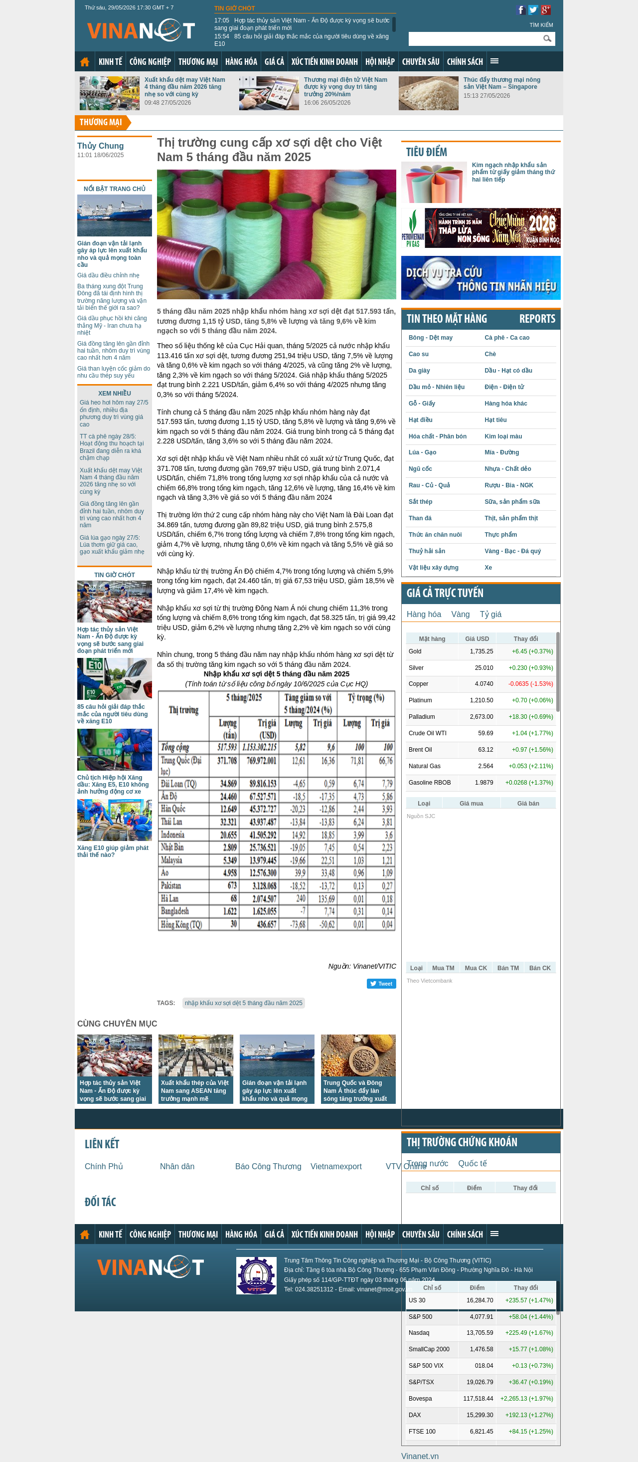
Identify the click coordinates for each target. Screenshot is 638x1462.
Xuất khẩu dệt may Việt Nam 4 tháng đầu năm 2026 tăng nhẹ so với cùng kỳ (185, 87)
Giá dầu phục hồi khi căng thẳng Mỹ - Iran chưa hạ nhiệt (112, 325)
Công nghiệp (150, 62)
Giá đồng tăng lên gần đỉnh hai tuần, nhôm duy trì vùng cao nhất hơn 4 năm (113, 351)
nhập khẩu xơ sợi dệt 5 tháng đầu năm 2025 (244, 1003)
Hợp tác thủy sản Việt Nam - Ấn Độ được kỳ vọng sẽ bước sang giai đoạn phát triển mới (302, 24)
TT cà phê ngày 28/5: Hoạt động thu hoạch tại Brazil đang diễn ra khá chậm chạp (112, 447)
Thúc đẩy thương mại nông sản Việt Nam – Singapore (502, 83)
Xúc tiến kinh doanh (325, 62)
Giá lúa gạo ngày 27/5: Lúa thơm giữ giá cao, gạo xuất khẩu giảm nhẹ (112, 545)
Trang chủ (85, 61)
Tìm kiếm (541, 25)
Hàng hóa (241, 62)
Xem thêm (494, 60)
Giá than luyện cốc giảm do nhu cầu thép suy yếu (113, 372)
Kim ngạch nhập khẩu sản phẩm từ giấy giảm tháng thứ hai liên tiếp (513, 172)
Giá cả (274, 62)
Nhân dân (177, 1166)
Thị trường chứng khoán (462, 1143)
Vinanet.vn (420, 1456)
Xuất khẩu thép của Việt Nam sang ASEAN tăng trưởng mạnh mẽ (195, 1090)
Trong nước (428, 1163)
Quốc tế (473, 1163)
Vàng (460, 614)
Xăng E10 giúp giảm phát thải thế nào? (113, 851)
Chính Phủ (104, 1166)
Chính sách (465, 62)
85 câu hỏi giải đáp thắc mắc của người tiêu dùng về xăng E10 (301, 40)
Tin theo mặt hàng (447, 320)
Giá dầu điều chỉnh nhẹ (108, 275)
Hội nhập (380, 62)
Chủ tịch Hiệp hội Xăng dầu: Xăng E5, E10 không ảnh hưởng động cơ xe (113, 785)
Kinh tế (110, 62)
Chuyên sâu (421, 62)
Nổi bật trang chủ (115, 189)
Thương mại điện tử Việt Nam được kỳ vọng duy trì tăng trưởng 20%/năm (345, 87)
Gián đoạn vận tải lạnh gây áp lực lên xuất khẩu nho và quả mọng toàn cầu (112, 254)
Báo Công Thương (268, 1166)
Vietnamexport (336, 1166)
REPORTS (537, 320)
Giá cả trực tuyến (445, 594)
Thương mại (198, 62)
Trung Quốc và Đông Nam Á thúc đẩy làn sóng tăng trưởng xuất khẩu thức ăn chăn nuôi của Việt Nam (357, 1098)
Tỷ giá (491, 614)
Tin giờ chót (234, 8)
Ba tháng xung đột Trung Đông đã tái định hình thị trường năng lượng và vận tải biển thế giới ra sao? (112, 297)
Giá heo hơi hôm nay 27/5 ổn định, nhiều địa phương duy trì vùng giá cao (114, 413)
